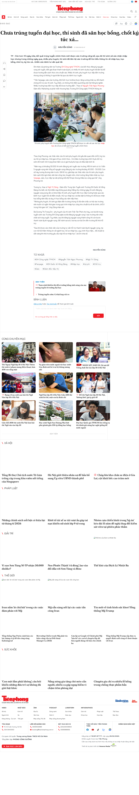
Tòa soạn (101, 2)
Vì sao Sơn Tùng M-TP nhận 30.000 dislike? (23, 567)
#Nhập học (75, 264)
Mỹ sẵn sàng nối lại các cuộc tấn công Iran (67, 609)
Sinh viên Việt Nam (75, 2)
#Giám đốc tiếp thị (51, 269)
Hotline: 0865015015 (39, 2)
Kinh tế (16, 17)
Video (129, 17)
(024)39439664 (66, 727)
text (121, 23)
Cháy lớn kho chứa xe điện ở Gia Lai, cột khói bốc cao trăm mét (114, 476)
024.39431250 (9, 730)
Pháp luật (63, 17)
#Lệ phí (86, 264)
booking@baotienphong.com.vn (42, 730)
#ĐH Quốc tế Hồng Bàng (56, 264)
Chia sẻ (4, 69)
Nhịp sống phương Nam (57, 719)
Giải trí (98, 17)
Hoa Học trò (90, 2)
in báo (126, 23)
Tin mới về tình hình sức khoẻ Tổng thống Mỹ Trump (114, 609)
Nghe (4, 63)
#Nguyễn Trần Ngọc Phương (70, 259)
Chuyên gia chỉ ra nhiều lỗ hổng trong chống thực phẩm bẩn (112, 683)
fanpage (37, 178)
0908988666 (65, 730)
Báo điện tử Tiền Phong (69, 9)
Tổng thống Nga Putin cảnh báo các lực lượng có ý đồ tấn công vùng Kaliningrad (17, 638)
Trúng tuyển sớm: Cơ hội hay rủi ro (53, 294)
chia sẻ (116, 23)
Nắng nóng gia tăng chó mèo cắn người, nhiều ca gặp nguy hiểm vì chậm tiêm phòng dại (67, 685)
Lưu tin (4, 75)
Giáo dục (106, 17)
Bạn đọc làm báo (12, 746)
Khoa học (114, 17)
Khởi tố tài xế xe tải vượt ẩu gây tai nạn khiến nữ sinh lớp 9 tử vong (68, 522)
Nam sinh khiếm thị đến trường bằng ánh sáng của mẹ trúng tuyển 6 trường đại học (61, 286)
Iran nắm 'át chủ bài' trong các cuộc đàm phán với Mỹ (22, 609)
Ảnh (35, 708)
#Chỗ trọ (97, 264)
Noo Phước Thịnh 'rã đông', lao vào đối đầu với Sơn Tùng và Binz (68, 567)
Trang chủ (3, 17)
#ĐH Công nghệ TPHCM (45, 259)
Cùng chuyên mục (13, 338)
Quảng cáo (112, 2)
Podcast (53, 708)
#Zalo (37, 269)
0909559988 (37, 727)
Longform (69, 708)
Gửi (98, 316)
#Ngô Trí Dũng (92, 259)
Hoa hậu (122, 17)
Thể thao (71, 17)
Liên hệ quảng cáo (37, 724)
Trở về (4, 87)
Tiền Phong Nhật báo (58, 2)
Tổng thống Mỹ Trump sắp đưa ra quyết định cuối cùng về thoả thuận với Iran (121, 638)
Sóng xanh (24, 17)
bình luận (131, 23)
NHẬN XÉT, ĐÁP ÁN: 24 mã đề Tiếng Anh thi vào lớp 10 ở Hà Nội (92, 366)
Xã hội (10, 17)
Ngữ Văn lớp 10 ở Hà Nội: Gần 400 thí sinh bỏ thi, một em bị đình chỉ (55, 396)
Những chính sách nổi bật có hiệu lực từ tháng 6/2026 (23, 522)
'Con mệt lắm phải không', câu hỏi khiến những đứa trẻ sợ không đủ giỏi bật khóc (21, 685)
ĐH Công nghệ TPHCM (70, 67)
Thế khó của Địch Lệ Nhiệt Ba (111, 565)
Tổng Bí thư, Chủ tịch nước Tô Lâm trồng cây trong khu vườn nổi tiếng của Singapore (22, 478)
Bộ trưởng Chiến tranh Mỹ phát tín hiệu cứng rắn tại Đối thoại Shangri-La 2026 (52, 638)
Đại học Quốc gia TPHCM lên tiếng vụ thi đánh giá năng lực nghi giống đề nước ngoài (93, 425)
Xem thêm (135, 17)
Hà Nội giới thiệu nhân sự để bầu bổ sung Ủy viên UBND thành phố (69, 476)
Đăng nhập (38, 304)
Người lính (79, 17)
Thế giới (47, 17)
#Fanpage (39, 264)
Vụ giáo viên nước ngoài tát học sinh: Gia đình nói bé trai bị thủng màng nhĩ (55, 367)
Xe (86, 17)
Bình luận (4, 81)
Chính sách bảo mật (126, 724)
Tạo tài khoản (52, 304)
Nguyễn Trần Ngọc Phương (93, 86)
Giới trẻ (54, 17)
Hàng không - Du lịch (9, 719)
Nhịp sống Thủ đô (39, 719)
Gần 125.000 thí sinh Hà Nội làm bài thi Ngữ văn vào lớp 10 (18, 423)
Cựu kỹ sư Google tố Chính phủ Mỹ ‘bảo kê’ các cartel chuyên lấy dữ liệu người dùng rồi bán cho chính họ (86, 639)
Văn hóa (91, 17)
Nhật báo (21, 708)
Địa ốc (32, 17)
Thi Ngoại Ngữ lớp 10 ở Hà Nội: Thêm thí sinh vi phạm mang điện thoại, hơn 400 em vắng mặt (18, 367)
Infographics (87, 708)
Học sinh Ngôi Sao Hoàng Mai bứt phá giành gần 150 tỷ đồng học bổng (55, 423)
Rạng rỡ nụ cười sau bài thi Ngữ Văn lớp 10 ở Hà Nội (17, 396)
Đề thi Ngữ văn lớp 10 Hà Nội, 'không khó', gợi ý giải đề (90, 396)
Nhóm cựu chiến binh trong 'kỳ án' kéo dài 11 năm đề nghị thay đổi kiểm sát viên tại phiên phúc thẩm (115, 523)
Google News (136, 23)
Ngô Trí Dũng (53, 187)
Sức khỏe (39, 17)
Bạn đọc (115, 715)
